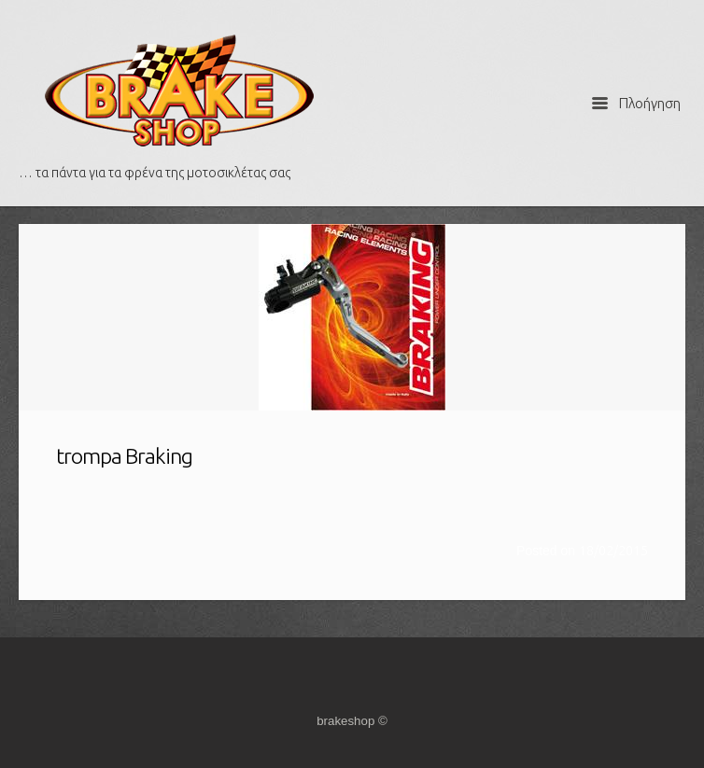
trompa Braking (124, 456)
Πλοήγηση (636, 103)
